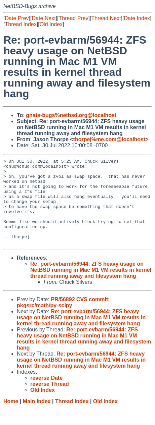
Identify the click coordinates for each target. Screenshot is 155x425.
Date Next (43, 18)
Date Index (137, 18)
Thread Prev (73, 18)
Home (10, 418)
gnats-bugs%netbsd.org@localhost (71, 115)
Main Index (37, 418)
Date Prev (17, 18)
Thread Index (20, 24)
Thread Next (106, 18)
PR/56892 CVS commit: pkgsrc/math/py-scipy (63, 319)
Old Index (51, 24)
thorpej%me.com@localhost (109, 139)
